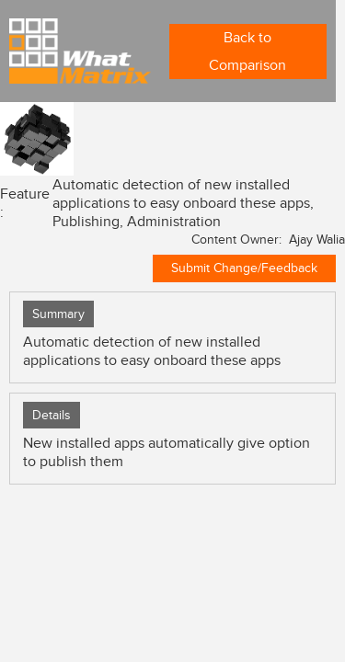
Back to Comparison (247, 51)
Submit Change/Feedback (244, 268)
